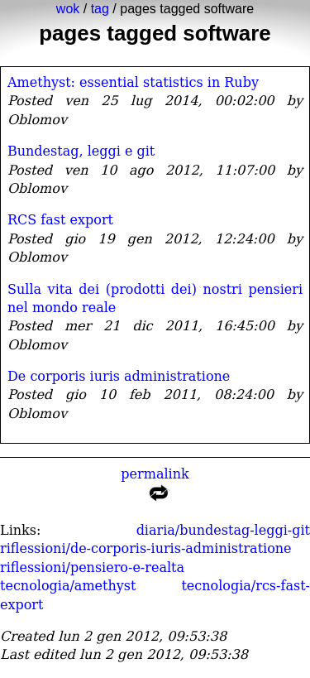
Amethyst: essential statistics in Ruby (133, 82)
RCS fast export (60, 220)
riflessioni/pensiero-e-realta (92, 567)
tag (100, 9)
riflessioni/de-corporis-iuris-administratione (146, 548)
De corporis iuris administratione (118, 376)
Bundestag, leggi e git (81, 151)
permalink (155, 487)
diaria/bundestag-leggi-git (223, 530)
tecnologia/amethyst (68, 586)
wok (67, 9)
